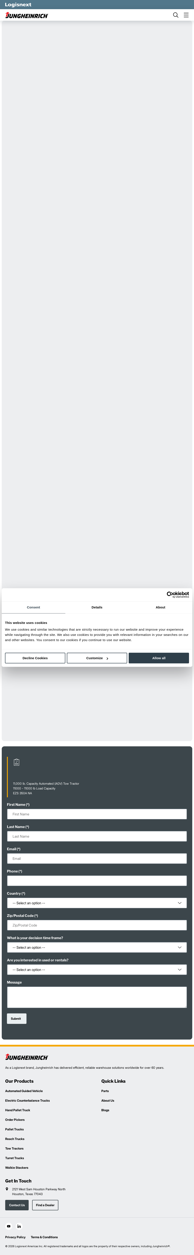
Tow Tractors (14, 1148)
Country (14, 893)
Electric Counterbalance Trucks (27, 1100)
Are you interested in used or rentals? (38, 960)
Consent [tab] (33, 607)
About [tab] (160, 607)
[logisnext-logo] (27, 1056)
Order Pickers (15, 1119)
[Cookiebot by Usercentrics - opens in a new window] (170, 594)
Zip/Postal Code (20, 916)
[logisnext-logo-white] (18, 4)
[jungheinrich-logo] (27, 15)
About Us (107, 1100)
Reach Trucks (14, 1139)
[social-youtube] (8, 1226)
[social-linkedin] (19, 1226)
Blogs (105, 1110)
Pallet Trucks (14, 1129)
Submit (16, 1018)
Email (11, 849)
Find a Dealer (45, 1205)
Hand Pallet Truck (17, 1110)
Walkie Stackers (16, 1167)
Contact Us (17, 1205)
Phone (12, 871)
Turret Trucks (14, 1158)
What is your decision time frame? (35, 938)
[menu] (186, 15)
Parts (105, 1091)
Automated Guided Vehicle (24, 1091)
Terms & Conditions (44, 1237)
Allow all (159, 658)
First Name (16, 805)
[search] (175, 15)
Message (14, 982)
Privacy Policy (15, 1237)
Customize (97, 658)
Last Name (16, 827)
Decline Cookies (35, 658)
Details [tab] (97, 607)
